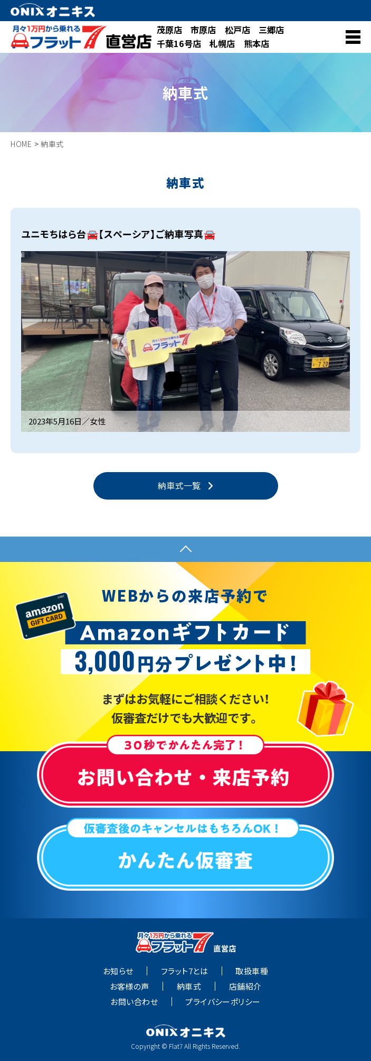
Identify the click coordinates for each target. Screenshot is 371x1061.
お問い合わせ (134, 1002)
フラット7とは (184, 971)
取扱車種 (251, 971)
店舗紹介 (245, 986)
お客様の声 (129, 986)
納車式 (189, 986)
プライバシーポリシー (223, 1002)
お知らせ (118, 971)
